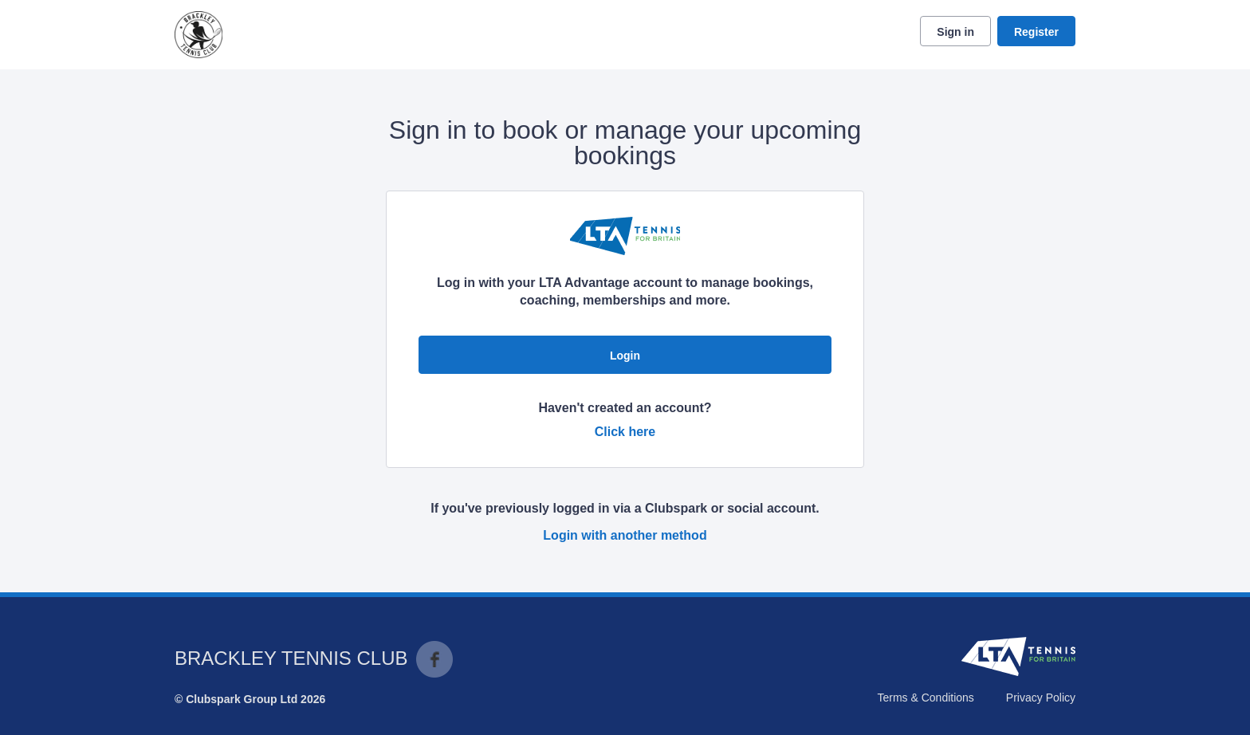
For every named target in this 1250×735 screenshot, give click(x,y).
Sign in (955, 32)
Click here (625, 431)
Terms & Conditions (925, 697)
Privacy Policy (1040, 697)
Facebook (434, 659)
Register (1036, 32)
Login (625, 355)
